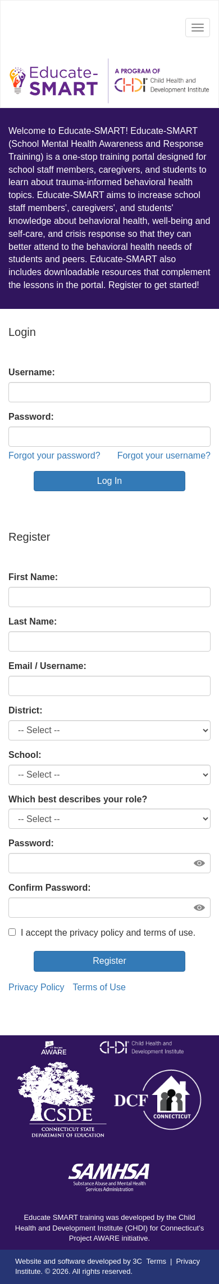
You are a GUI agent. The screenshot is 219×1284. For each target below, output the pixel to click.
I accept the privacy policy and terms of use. (101, 932)
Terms (156, 1261)
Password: (31, 416)
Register (109, 961)
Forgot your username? (164, 455)
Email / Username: (47, 666)
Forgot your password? (54, 455)
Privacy (188, 1261)
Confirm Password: (49, 887)
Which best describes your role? (77, 799)
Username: (31, 372)
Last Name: (32, 621)
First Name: (33, 577)
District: (25, 710)
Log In (109, 481)
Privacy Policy (36, 987)
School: (25, 755)
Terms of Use (99, 987)
